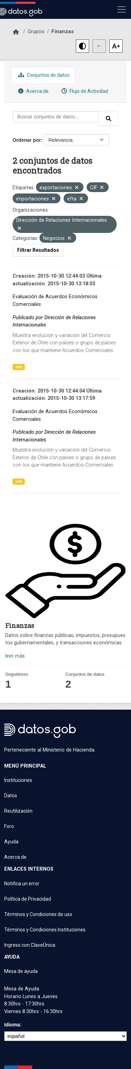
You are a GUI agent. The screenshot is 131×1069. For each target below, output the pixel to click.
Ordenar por (27, 140)
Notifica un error (21, 883)
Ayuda (11, 841)
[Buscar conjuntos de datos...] (56, 117)
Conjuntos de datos (43, 75)
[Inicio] (16, 32)
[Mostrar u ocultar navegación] (121, 9)
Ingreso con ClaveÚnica (29, 945)
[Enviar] (108, 118)
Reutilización (18, 811)
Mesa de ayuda (21, 971)
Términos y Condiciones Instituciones (45, 929)
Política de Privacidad (27, 899)
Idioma (12, 1024)
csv (18, 367)
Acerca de (32, 91)
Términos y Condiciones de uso (38, 914)
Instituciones (18, 780)
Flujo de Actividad (84, 91)
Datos (10, 795)
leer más (15, 656)
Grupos (36, 31)
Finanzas (62, 31)
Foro (9, 826)
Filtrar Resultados (38, 250)
